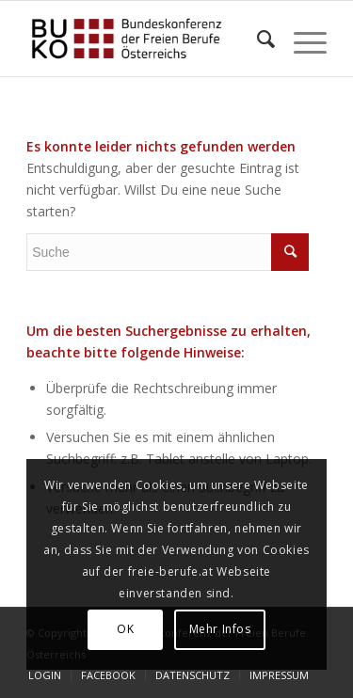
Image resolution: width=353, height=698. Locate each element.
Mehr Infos (220, 629)
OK (125, 629)
